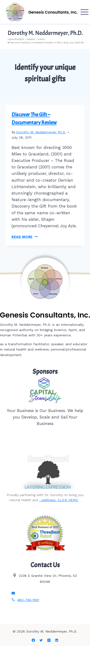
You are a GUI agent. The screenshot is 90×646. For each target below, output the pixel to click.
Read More (25, 237)
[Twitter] (41, 640)
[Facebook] (33, 640)
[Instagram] (49, 640)
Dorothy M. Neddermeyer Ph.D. (41, 132)
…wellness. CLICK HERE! (58, 500)
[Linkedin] (56, 640)
